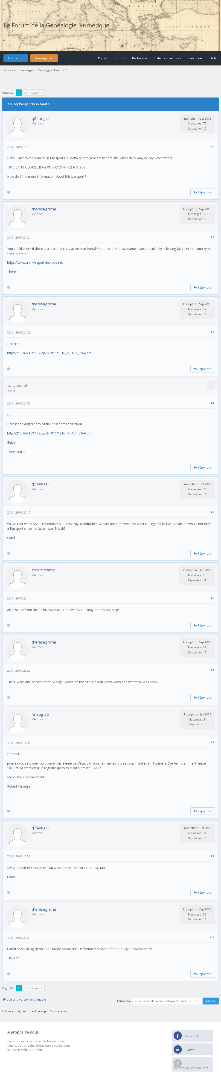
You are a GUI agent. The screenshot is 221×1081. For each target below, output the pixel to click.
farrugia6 (40, 714)
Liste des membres (167, 58)
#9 (212, 856)
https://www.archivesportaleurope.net (35, 262)
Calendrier (195, 58)
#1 (212, 146)
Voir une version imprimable (26, 999)
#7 (212, 670)
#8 (212, 742)
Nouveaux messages (19, 70)
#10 (211, 937)
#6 (212, 598)
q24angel (40, 118)
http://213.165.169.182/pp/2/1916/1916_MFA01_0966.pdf (49, 353)
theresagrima (44, 209)
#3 (212, 332)
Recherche (139, 58)
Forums (119, 58)
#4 (212, 403)
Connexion (15, 58)
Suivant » (36, 92)
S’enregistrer (44, 58)
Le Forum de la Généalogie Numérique (56, 25)
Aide (213, 58)
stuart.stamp (43, 570)
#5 (212, 512)
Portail (102, 58)
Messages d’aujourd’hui (54, 70)
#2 (212, 237)
